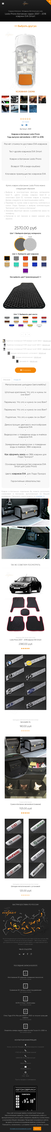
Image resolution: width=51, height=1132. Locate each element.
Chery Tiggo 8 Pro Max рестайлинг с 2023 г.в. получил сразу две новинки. (26, 1016)
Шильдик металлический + (20, 357)
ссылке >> (40, 496)
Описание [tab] (6, 380)
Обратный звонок (25, 1063)
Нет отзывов (25, 122)
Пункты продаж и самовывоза (25, 1079)
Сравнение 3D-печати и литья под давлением (25, 990)
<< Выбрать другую (25, 26)
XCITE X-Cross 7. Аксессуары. (25, 1003)
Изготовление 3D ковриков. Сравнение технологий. (25, 977)
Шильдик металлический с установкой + (23, 353)
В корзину (25, 370)
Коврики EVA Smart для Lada (33, 11)
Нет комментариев (25, 979)
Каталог (18, 11)
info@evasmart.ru (25, 1068)
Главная (11, 11)
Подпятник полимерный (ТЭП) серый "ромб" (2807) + (25, 345)
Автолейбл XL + (18, 361)
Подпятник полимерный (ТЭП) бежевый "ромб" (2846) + (25, 341)
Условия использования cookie (20, 1128)
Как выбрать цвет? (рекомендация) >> (25, 277)
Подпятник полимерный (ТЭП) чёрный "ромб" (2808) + (25, 349)
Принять (37, 1128)
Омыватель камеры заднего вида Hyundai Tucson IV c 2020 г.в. (25, 1030)
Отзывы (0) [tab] (17, 380)
